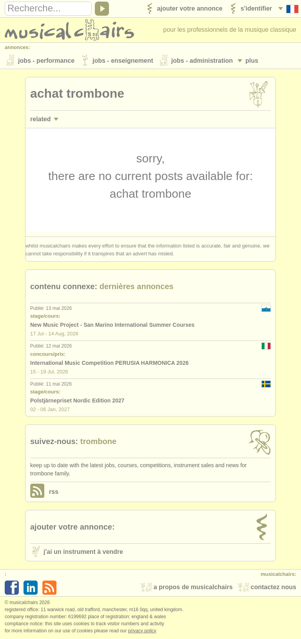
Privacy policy (142, 631)
